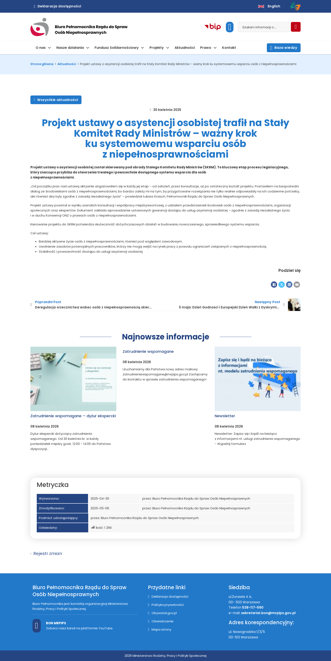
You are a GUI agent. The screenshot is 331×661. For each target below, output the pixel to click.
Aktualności (185, 47)
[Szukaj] (296, 27)
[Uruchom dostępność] (229, 27)
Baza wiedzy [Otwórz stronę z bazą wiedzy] (283, 47)
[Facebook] (274, 284)
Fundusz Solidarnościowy (117, 47)
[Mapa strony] (159, 629)
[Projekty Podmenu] (167, 47)
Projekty (156, 47)
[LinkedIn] (289, 284)
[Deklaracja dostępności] (168, 596)
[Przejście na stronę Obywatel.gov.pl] (162, 613)
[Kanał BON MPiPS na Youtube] (36, 625)
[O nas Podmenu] (49, 47)
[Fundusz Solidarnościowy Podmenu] (142, 47)
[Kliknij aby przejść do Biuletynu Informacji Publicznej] (213, 27)
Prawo (205, 47)
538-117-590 (252, 607)
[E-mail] (297, 284)
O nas (41, 47)
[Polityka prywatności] (166, 604)
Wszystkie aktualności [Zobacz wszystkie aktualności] (56, 99)
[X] (281, 284)
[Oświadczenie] (161, 621)
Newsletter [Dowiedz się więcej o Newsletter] (225, 415)
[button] (165, 553)
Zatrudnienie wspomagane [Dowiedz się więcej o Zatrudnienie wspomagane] (148, 351)
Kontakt (229, 47)
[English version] (269, 6)
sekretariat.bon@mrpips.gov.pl (268, 613)
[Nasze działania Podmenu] (87, 47)
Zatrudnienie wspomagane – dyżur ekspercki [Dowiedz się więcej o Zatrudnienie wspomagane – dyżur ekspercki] (73, 415)
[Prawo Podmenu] (215, 47)
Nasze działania (70, 47)
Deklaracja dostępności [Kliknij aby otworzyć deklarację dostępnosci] (57, 6)
